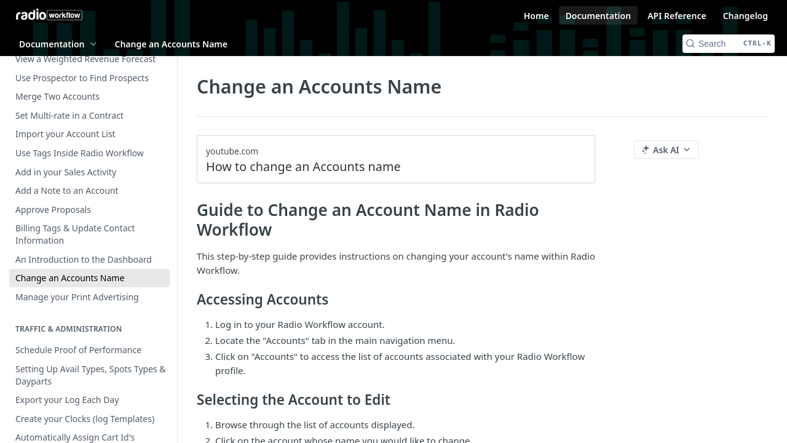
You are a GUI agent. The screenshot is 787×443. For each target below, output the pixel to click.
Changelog (745, 16)
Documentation (598, 16)
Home (536, 16)
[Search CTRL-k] (728, 43)
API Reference (676, 16)
